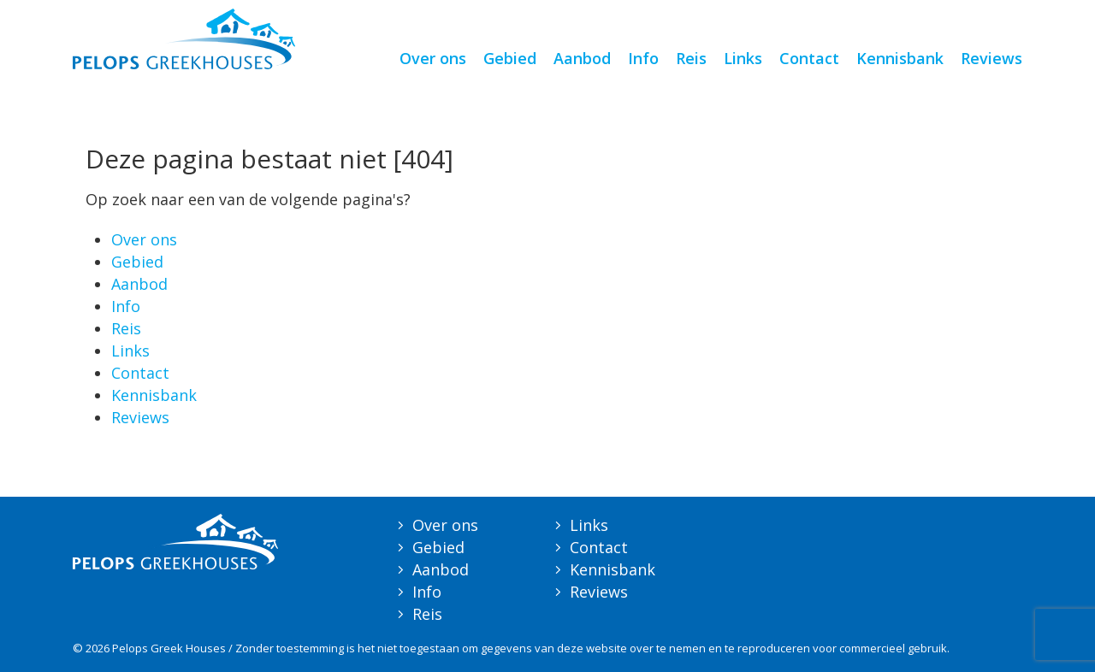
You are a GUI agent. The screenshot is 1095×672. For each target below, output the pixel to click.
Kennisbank (900, 58)
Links (743, 58)
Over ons (433, 58)
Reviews (991, 58)
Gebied (509, 58)
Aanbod (582, 58)
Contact (809, 58)
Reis (691, 58)
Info (643, 58)
